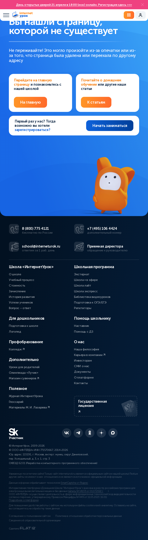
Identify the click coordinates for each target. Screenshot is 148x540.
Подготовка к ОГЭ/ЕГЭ (90, 302)
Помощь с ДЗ (83, 331)
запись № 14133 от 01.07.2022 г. (85, 491)
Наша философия (86, 349)
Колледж (17, 349)
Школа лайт (82, 285)
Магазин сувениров (24, 378)
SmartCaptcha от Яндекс (74, 483)
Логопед (15, 331)
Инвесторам (83, 360)
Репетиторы (82, 308)
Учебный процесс (21, 279)
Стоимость (17, 285)
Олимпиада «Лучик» (23, 372)
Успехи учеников (21, 302)
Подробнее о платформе (24, 500)
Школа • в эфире (86, 279)
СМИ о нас (81, 366)
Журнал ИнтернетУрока (26, 396)
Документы (82, 371)
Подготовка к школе (23, 325)
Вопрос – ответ (20, 308)
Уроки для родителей (24, 367)
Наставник (81, 325)
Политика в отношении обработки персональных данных (88, 516)
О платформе (83, 377)
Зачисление (17, 291)
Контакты (81, 383)
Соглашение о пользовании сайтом (30, 516)
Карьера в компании (89, 355)
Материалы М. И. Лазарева (29, 407)
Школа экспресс (86, 291)
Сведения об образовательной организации (35, 520)
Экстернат (81, 274)
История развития (22, 296)
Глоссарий (16, 401)
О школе (15, 274)
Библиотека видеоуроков (92, 296)
